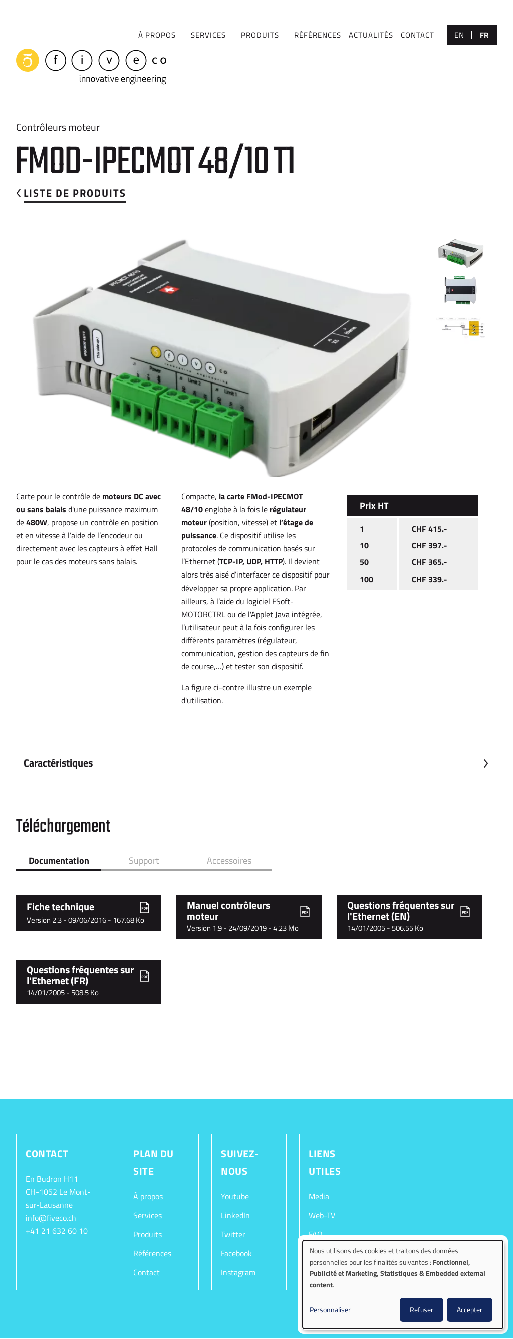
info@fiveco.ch (51, 1218)
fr (484, 35)
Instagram (238, 1272)
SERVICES (208, 35)
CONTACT (417, 35)
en (459, 35)
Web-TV (322, 1215)
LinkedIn (235, 1215)
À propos (148, 1196)
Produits (260, 35)
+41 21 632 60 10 (57, 1231)
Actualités (371, 35)
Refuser (421, 1309)
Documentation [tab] (59, 860)
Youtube (235, 1196)
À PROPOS (157, 35)
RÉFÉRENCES (317, 35)
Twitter (233, 1234)
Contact (146, 1272)
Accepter (469, 1309)
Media (319, 1196)
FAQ (316, 1234)
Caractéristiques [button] (58, 763)
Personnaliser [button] (330, 1309)
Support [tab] (144, 860)
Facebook (236, 1253)
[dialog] (403, 1284)
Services (147, 1215)
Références (152, 1253)
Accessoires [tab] (229, 860)
